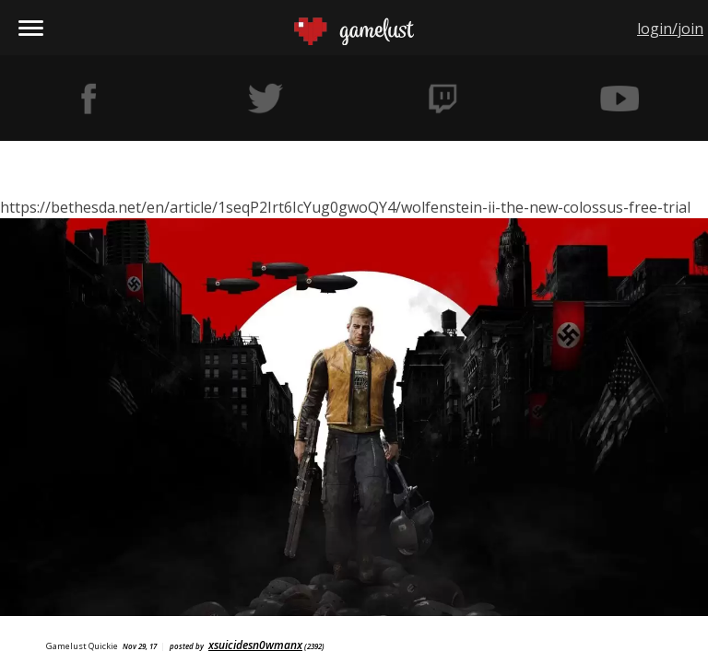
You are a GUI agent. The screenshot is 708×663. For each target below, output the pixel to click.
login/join (670, 28)
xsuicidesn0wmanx (255, 645)
